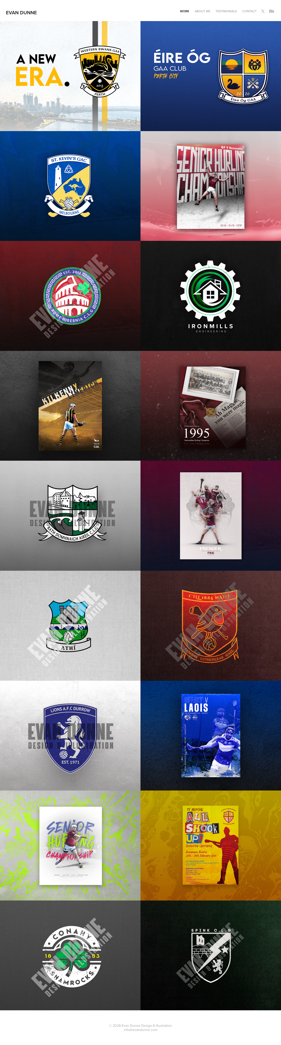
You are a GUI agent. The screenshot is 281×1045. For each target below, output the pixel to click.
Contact (249, 11)
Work (184, 11)
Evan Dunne (21, 12)
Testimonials (226, 11)
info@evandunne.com (140, 1029)
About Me (202, 11)
